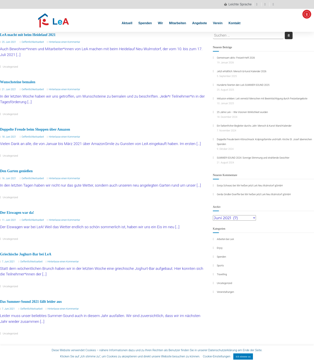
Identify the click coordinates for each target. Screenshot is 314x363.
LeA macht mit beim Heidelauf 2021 (27, 35)
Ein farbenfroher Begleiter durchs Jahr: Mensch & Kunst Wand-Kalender (254, 125)
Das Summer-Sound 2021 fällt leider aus (31, 302)
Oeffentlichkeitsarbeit (33, 42)
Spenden (145, 23)
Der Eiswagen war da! (17, 213)
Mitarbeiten (177, 23)
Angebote (199, 23)
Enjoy (220, 248)
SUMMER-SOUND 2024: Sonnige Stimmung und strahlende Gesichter (253, 157)
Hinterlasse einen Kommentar (64, 42)
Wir (160, 23)
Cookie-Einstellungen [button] (216, 356)
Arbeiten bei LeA (225, 239)
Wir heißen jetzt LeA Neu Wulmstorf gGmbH (260, 185)
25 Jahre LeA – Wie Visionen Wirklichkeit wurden (242, 112)
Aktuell (127, 23)
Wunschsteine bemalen (17, 82)
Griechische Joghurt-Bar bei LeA (25, 254)
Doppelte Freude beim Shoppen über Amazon (35, 129)
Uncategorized (10, 66)
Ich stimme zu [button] (243, 356)
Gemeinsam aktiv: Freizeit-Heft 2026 (236, 57)
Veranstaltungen (225, 292)
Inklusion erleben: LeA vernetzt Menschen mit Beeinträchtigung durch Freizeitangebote (262, 98)
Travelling (222, 274)
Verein (217, 23)
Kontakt (234, 23)
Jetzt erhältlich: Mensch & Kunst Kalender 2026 (241, 71)
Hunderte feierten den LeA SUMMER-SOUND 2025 (243, 85)
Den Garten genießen (16, 171)
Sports (220, 265)
